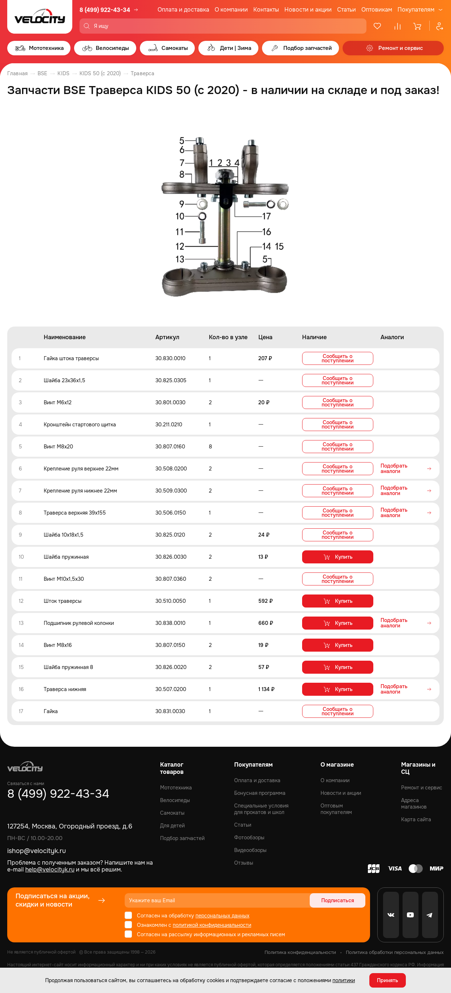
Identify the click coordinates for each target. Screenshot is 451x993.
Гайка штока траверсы (71, 358)
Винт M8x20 (58, 446)
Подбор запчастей (182, 838)
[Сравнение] (397, 26)
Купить (338, 557)
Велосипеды (175, 800)
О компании (231, 9)
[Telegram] (430, 915)
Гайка (51, 711)
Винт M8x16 (58, 645)
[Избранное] (377, 26)
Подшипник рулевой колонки (79, 623)
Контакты (266, 9)
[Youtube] (410, 915)
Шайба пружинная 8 (68, 667)
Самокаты (172, 813)
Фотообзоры (249, 837)
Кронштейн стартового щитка (80, 424)
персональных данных (222, 915)
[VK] (391, 915)
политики (343, 980)
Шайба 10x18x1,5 (63, 535)
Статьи (346, 9)
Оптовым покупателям (336, 808)
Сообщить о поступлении (338, 358)
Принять (387, 980)
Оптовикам (376, 9)
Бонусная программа (259, 793)
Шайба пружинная (66, 557)
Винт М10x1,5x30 (64, 579)
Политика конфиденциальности (300, 952)
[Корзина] (418, 26)
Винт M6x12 (58, 402)
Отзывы (243, 863)
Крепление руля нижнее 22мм (80, 490)
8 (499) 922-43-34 (105, 10)
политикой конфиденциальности (212, 925)
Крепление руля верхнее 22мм (81, 468)
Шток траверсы (63, 601)
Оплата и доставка (183, 9)
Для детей (172, 825)
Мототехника (176, 787)
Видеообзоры (250, 850)
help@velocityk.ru (49, 869)
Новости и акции (308, 9)
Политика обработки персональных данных (395, 952)
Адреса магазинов (414, 803)
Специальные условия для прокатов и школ (261, 808)
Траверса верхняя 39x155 (75, 513)
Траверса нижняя (65, 689)
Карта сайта (416, 819)
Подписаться (337, 900)
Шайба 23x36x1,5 (64, 380)
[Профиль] (436, 26)
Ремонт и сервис (421, 787)
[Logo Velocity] (39, 17)
